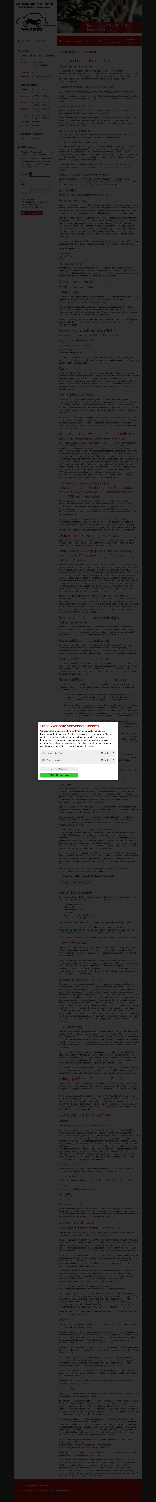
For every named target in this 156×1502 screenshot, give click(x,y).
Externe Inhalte (51, 763)
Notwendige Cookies (54, 756)
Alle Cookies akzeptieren (98, 772)
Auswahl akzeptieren (57, 772)
